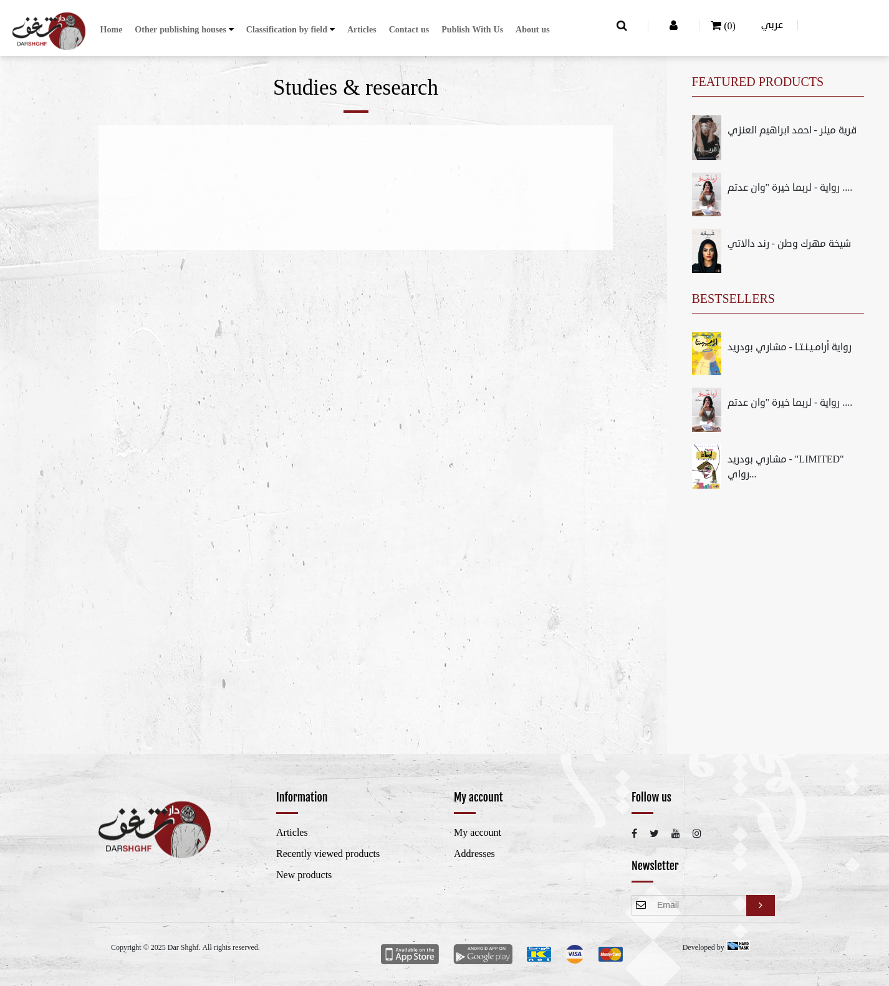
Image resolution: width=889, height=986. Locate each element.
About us (533, 30)
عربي (772, 25)
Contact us (409, 30)
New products (304, 875)
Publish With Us (472, 30)
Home (111, 30)
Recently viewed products (328, 854)
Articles (362, 30)
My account (477, 833)
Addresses (474, 854)
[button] (184, 29)
